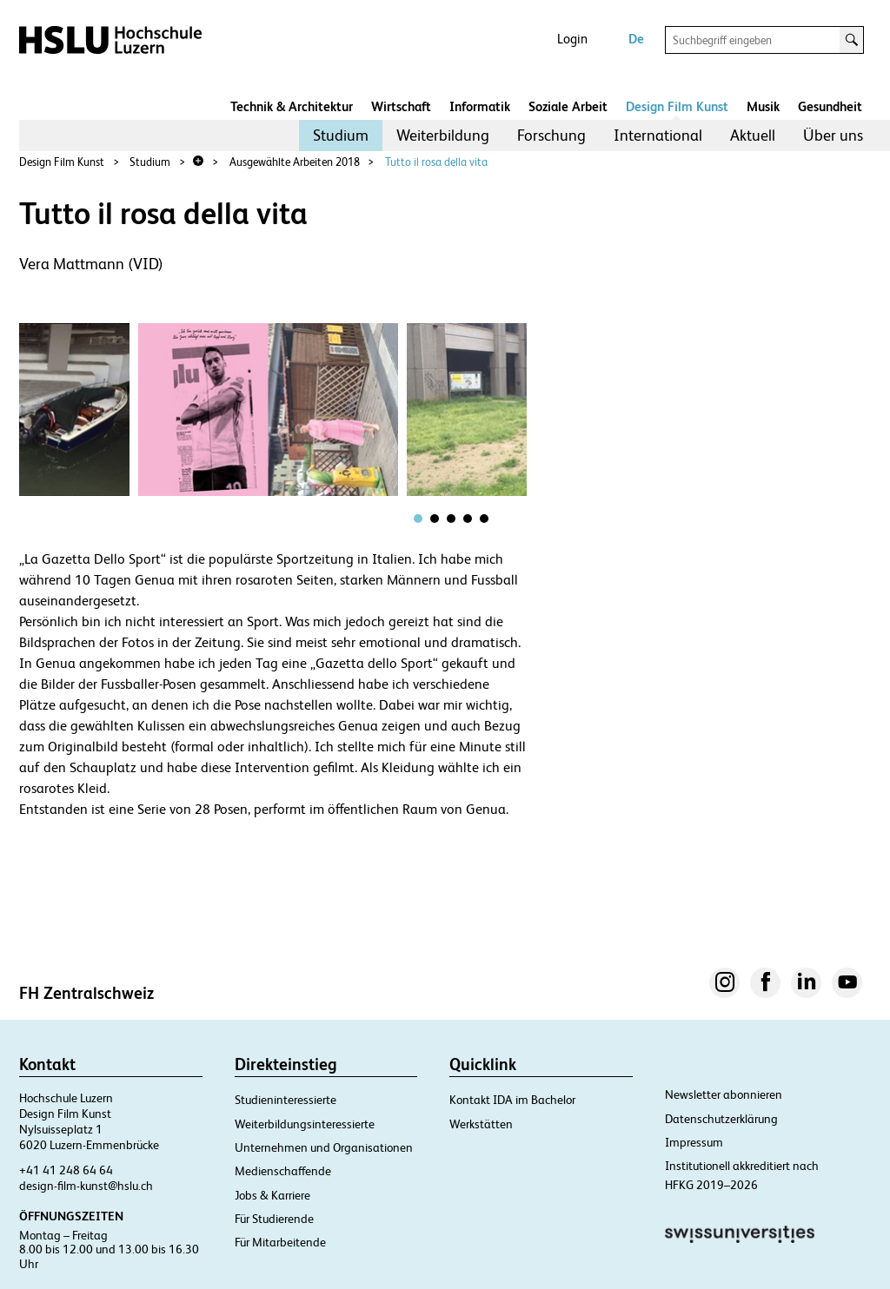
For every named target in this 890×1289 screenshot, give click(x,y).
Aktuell (752, 135)
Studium (341, 135)
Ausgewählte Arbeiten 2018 (294, 162)
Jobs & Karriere (272, 1195)
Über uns (833, 135)
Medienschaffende (283, 1171)
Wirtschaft (401, 106)
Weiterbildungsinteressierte (305, 1124)
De (636, 38)
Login (572, 38)
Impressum (694, 1142)
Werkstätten (481, 1124)
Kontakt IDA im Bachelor (512, 1100)
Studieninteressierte (285, 1100)
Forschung (551, 135)
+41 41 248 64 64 (66, 1170)
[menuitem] (340, 135)
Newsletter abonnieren (723, 1094)
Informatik (479, 106)
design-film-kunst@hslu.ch (86, 1186)
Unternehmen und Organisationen (324, 1147)
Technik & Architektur (291, 106)
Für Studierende (274, 1219)
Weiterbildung (442, 135)
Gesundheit (830, 106)
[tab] (418, 518)
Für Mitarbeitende (280, 1242)
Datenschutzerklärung (721, 1119)
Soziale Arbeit (568, 106)
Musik (763, 106)
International (658, 135)
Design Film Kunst (677, 106)
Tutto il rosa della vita (436, 162)
